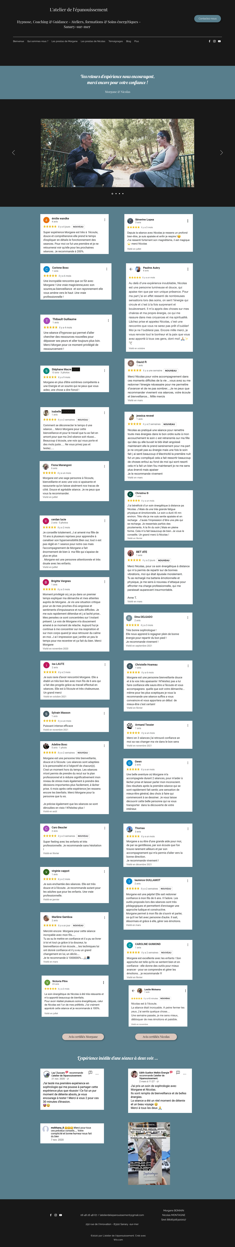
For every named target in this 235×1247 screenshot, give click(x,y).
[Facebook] (209, 41)
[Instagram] (214, 41)
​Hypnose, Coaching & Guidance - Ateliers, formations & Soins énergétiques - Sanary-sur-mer (79, 24)
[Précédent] (13, 152)
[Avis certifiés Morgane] (83, 1037)
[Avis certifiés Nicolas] (156, 1037)
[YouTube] (219, 41)
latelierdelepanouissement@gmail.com (122, 1215)
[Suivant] (221, 152)
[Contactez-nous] (207, 18)
